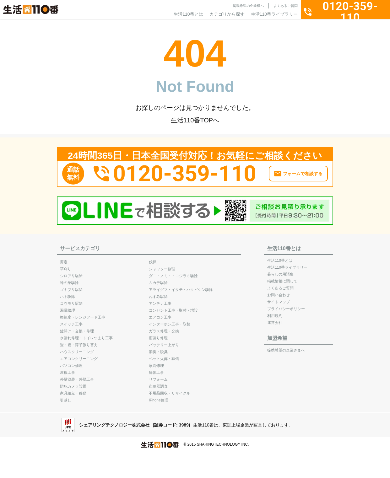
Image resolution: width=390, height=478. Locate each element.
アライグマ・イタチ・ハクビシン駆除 (181, 286)
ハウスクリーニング (77, 348)
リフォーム (158, 376)
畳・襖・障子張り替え (79, 342)
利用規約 (274, 312)
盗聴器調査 (158, 383)
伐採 (152, 259)
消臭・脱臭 (158, 348)
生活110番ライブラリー (274, 14)
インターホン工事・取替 (169, 321)
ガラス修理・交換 (164, 328)
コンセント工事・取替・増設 (173, 307)
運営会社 (274, 319)
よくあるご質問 (286, 6)
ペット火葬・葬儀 (164, 355)
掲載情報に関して (282, 278)
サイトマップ (278, 299)
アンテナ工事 (160, 300)
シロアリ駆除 (71, 273)
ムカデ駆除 (158, 279)
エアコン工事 (160, 314)
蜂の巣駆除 (69, 279)
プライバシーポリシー (286, 305)
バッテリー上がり (164, 342)
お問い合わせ (278, 292)
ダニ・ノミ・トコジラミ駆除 (173, 273)
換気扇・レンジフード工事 (82, 314)
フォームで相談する (302, 170)
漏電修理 (67, 307)
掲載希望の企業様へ (248, 6)
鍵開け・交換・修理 (77, 328)
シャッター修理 (162, 266)
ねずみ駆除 (158, 293)
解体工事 (156, 369)
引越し (65, 397)
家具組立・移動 (73, 390)
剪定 (64, 259)
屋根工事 (67, 369)
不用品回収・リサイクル (169, 390)
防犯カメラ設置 (73, 383)
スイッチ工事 (71, 321)
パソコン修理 (71, 362)
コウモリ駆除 (71, 300)
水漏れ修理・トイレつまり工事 (86, 335)
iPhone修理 (158, 397)
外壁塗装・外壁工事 (77, 376)
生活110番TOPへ (195, 120)
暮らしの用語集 (280, 271)
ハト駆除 (67, 293)
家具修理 (156, 362)
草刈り (65, 266)
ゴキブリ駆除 (71, 286)
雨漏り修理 (158, 335)
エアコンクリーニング (79, 355)
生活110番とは (188, 14)
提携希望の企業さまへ (286, 347)
